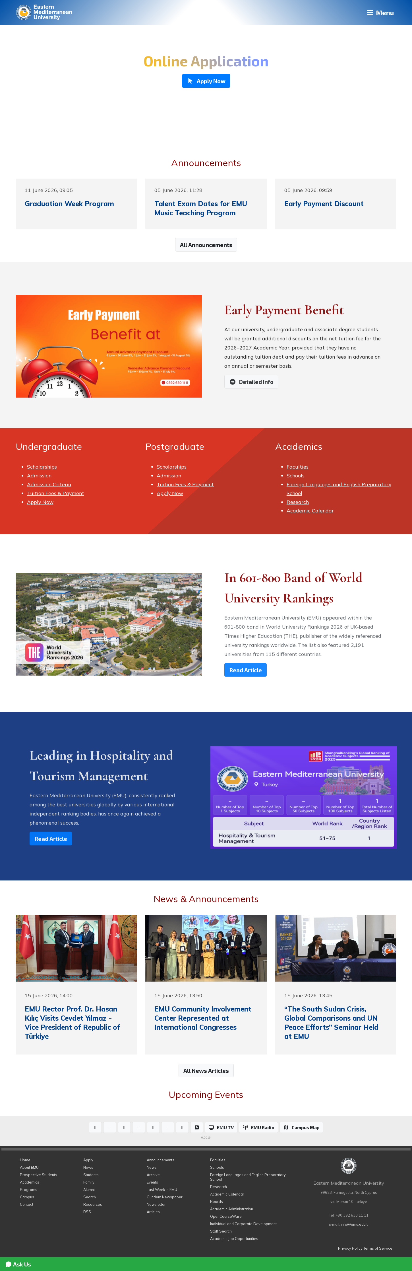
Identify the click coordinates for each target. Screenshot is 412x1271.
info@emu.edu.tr (355, 1224)
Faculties (298, 466)
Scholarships (42, 466)
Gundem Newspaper (165, 1197)
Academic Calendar (310, 510)
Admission (39, 475)
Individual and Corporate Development (243, 1223)
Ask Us (18, 1264)
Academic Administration (231, 1209)
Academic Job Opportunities (234, 1238)
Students (91, 1174)
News (88, 1167)
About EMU (29, 1167)
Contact (26, 1204)
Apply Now (40, 502)
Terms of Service (377, 1248)
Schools (296, 475)
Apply (88, 1160)
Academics (29, 1182)
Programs (28, 1189)
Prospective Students (38, 1174)
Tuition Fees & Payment (55, 493)
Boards (216, 1201)
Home (25, 1160)
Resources (92, 1204)
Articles (153, 1211)
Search (89, 1197)
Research (298, 502)
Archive (153, 1174)
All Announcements (206, 244)
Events (152, 1182)
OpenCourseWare (226, 1216)
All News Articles (206, 1070)
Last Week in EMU (162, 1189)
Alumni (89, 1189)
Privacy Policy (350, 1248)
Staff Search (221, 1231)
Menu (380, 12)
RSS (87, 1211)
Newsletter (156, 1204)
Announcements (160, 1160)
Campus (27, 1197)
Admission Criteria (49, 484)
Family (88, 1182)
